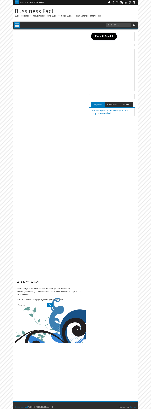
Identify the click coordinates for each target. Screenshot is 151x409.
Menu (17, 2)
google (117, 2)
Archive (126, 104)
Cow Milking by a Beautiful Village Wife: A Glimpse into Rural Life (109, 112)
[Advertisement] (50, 153)
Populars (98, 104)
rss (121, 2)
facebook (113, 2)
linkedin (126, 2)
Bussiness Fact (34, 11)
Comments (112, 104)
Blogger (133, 407)
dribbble (130, 2)
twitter (109, 2)
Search (134, 25)
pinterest (134, 2)
